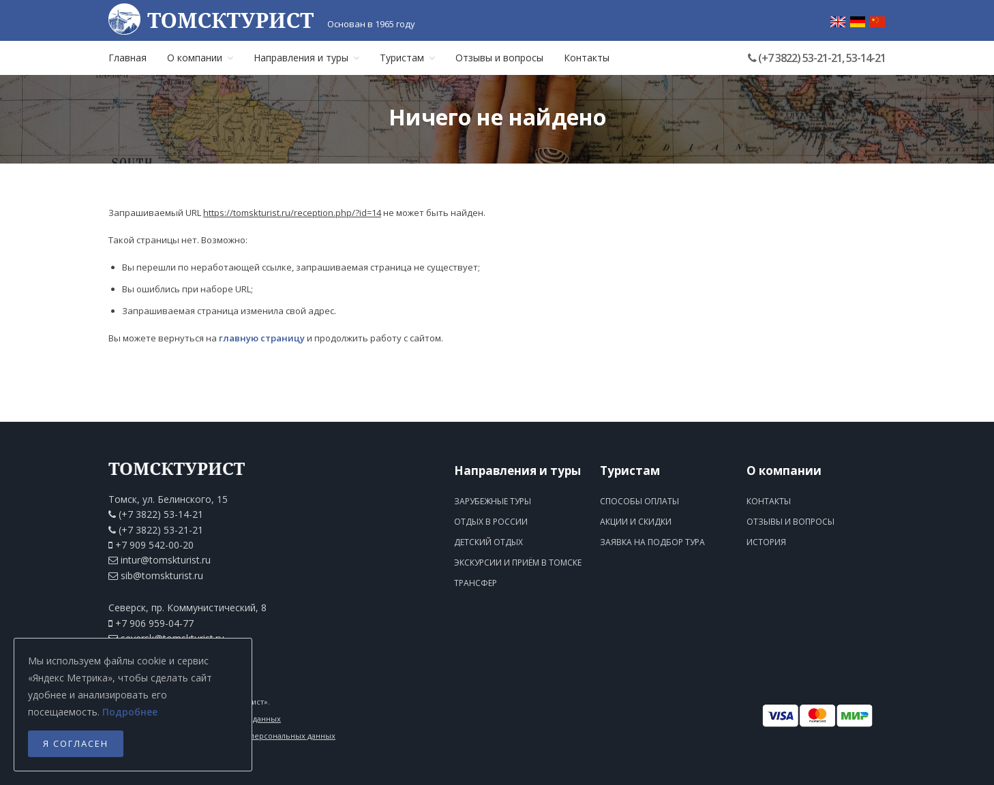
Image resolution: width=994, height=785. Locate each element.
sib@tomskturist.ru (162, 575)
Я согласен (75, 743)
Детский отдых (488, 542)
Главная (127, 57)
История (766, 542)
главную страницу (262, 338)
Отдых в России (491, 521)
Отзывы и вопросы (499, 57)
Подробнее (129, 711)
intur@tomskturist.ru (166, 559)
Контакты (586, 57)
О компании (200, 57)
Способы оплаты (639, 501)
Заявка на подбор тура (652, 542)
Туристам (407, 57)
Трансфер (475, 583)
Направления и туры (306, 57)
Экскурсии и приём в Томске (518, 562)
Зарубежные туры (492, 501)
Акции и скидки (636, 521)
